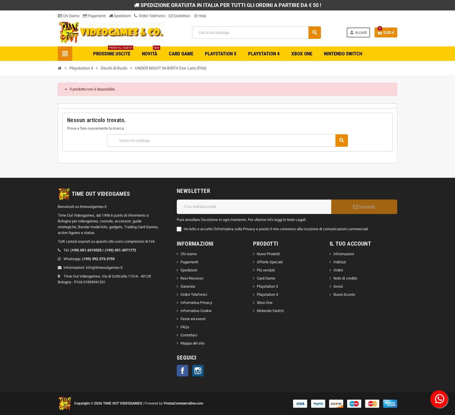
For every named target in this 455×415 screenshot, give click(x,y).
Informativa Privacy (196, 302)
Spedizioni (120, 16)
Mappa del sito (192, 343)
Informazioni (343, 254)
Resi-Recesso (191, 278)
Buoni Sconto (344, 294)
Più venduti (266, 270)
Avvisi (338, 286)
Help (200, 16)
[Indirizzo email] (254, 207)
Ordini (338, 270)
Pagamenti (94, 16)
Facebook (182, 370)
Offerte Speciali (270, 262)
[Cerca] (256, 32)
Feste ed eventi (192, 319)
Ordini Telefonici (149, 16)
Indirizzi (339, 262)
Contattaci (179, 16)
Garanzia (187, 286)
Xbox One (264, 302)
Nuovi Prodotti (268, 254)
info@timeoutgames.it (104, 267)
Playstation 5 (267, 286)
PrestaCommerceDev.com (183, 403)
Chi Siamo (69, 16)
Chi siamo (188, 254)
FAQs (184, 327)
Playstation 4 (267, 294)
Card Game (266, 278)
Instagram (198, 370)
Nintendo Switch (270, 311)
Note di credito (345, 278)
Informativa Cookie (196, 311)
